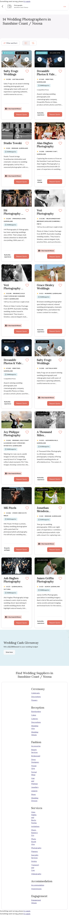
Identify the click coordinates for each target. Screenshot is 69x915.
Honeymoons (34, 889)
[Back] (2, 6)
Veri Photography (45, 212)
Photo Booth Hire (33, 841)
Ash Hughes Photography (12, 580)
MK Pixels (10, 508)
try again (27, 1)
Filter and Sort (10, 43)
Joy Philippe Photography (12, 434)
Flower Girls (34, 767)
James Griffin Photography (45, 580)
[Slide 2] (16, 63)
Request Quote (21, 114)
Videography (34, 874)
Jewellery (34, 787)
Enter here (9, 652)
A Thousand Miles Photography (45, 434)
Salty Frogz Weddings (11, 73)
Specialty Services (34, 856)
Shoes (33, 794)
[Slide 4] (18, 63)
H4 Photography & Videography (13, 212)
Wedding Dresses (34, 799)
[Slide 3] (17, 63)
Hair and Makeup (34, 781)
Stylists (34, 861)
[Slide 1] (15, 64)
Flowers (34, 700)
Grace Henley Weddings (45, 287)
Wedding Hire (34, 727)
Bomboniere (34, 711)
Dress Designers (34, 760)
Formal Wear (34, 773)
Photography (34, 848)
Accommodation (34, 885)
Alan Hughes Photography (45, 145)
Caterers (34, 719)
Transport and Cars (34, 867)
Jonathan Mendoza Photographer (46, 509)
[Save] (27, 71)
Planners (34, 851)
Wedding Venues (34, 733)
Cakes (33, 715)
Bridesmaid (34, 756)
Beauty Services (34, 751)
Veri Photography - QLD (13, 287)
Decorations (34, 696)
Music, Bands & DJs (34, 832)
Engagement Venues (34, 901)
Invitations (34, 826)
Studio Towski (13, 143)
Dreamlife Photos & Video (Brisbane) (46, 73)
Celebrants (34, 693)
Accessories (34, 746)
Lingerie (34, 791)
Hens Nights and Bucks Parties (34, 817)
